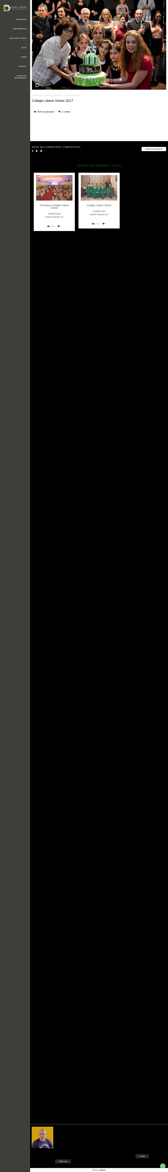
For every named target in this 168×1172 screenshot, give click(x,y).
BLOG (24, 48)
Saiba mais (63, 1162)
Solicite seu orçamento (153, 1027)
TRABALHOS (21, 19)
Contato (142, 1157)
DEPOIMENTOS (20, 29)
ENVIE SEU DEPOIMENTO (20, 77)
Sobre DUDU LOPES (18, 38)
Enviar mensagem (146, 1134)
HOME (24, 57)
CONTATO (22, 66)
